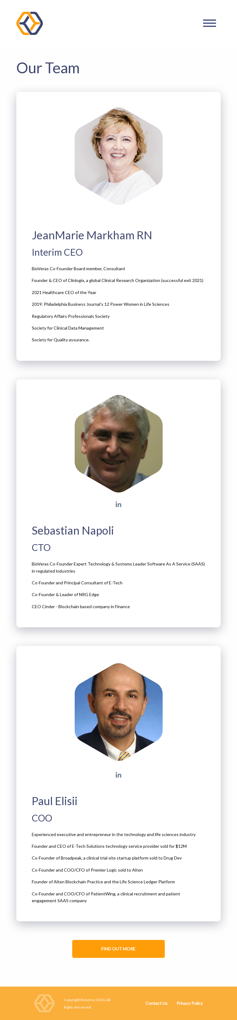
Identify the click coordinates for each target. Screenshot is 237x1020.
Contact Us (156, 1003)
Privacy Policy (190, 1003)
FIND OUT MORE (118, 948)
